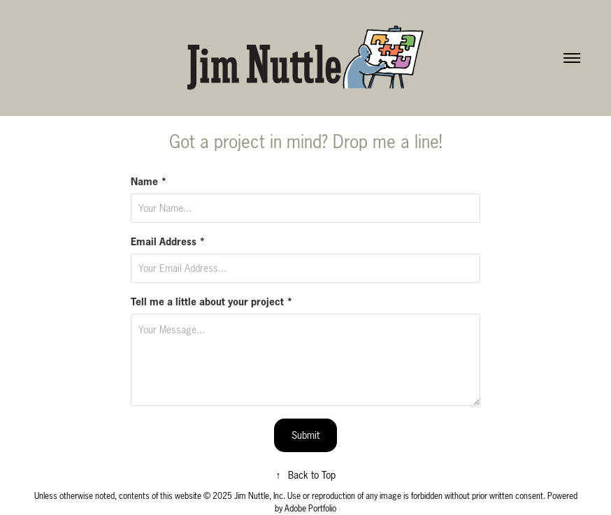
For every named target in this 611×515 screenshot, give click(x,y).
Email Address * (168, 241)
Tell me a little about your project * (212, 302)
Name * (149, 181)
